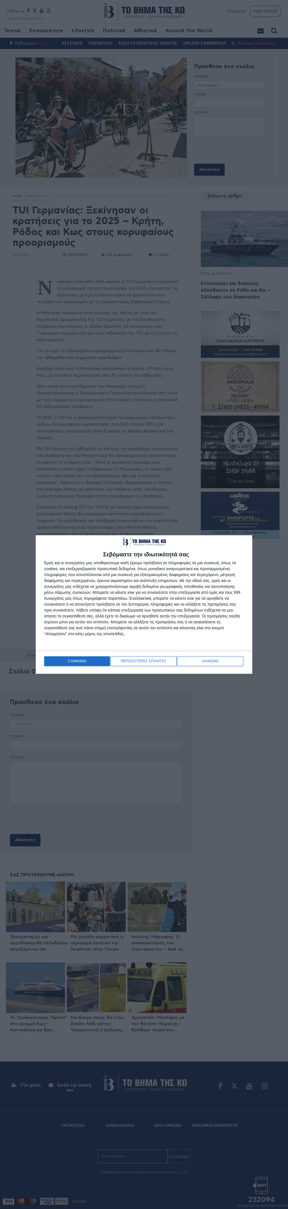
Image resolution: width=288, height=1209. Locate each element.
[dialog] (144, 604)
